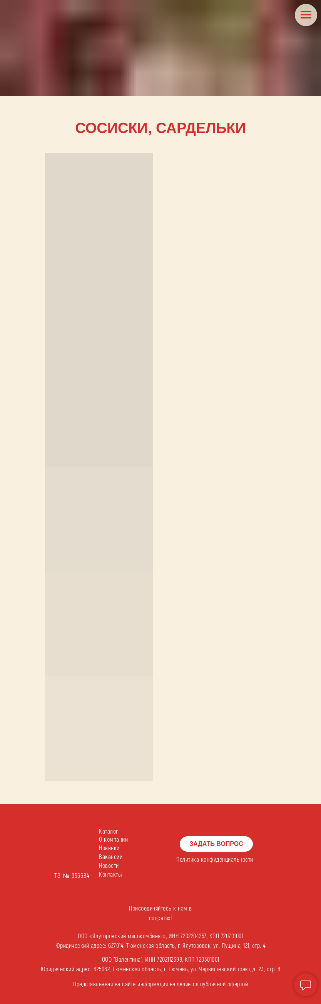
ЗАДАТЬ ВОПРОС (216, 844)
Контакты (110, 875)
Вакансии (110, 857)
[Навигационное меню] (306, 15)
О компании (113, 840)
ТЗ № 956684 (72, 876)
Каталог (108, 832)
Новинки (109, 848)
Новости (109, 866)
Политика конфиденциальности (214, 860)
